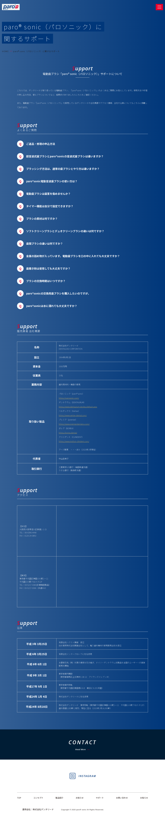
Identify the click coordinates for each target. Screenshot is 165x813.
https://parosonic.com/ (69, 398)
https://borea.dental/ (68, 432)
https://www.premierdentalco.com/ (74, 424)
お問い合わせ (122, 797)
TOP (19, 797)
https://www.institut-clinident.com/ (74, 441)
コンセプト (38, 797)
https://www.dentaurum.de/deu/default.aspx (78, 406)
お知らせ (80, 797)
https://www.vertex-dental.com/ (73, 415)
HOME (5, 51)
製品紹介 (59, 797)
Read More (80, 749)
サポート (100, 797)
